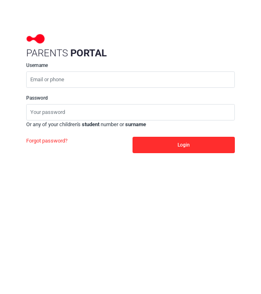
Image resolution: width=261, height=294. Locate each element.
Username (37, 65)
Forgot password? (47, 141)
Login (184, 145)
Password (37, 98)
